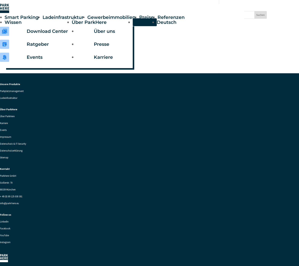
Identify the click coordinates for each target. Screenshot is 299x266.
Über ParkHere (89, 22)
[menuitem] (168, 22)
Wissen (13, 22)
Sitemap (4, 157)
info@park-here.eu (9, 203)
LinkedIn (4, 221)
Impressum (5, 137)
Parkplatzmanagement (12, 91)
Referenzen (171, 17)
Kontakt (144, 22)
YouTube (4, 235)
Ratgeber (38, 44)
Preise (146, 17)
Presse (101, 44)
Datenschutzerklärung (11, 150)
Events (35, 57)
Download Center (47, 31)
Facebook (5, 228)
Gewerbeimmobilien (111, 17)
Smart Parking (22, 17)
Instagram (5, 242)
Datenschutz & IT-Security (13, 143)
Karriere (103, 57)
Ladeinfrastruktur (63, 17)
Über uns (104, 31)
